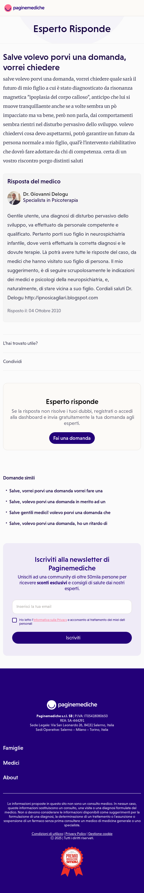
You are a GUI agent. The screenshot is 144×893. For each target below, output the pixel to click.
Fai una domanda (72, 438)
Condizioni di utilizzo (47, 834)
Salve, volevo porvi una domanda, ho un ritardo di (58, 523)
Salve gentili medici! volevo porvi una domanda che (60, 512)
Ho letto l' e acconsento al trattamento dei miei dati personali (72, 622)
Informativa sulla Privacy (50, 620)
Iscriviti (73, 637)
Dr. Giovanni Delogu (45, 194)
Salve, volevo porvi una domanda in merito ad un (57, 501)
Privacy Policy (75, 834)
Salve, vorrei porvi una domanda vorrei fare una (56, 490)
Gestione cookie (100, 833)
